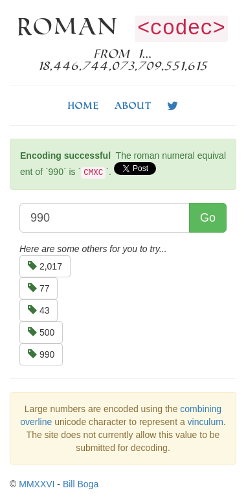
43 (38, 310)
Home (83, 105)
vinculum (205, 422)
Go (208, 217)
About (133, 105)
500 (41, 332)
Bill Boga (80, 484)
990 (41, 354)
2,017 (45, 266)
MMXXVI (36, 484)
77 (38, 288)
